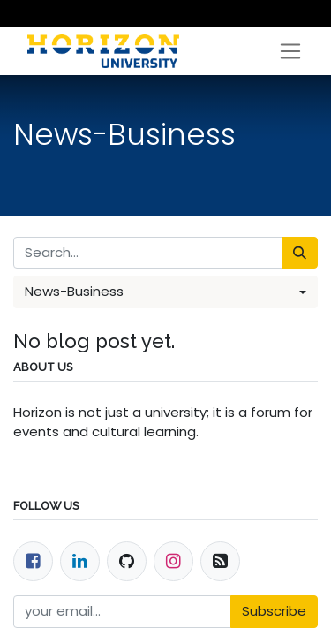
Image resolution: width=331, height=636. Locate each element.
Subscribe (274, 611)
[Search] (300, 253)
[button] (165, 292)
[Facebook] (33, 561)
